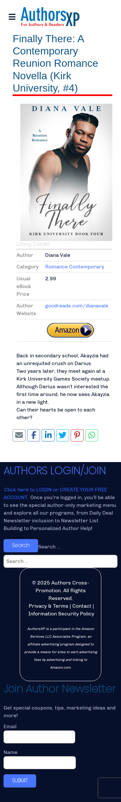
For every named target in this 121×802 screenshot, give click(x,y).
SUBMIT (20, 780)
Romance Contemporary (74, 267)
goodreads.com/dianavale (76, 306)
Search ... (49, 547)
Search (21, 545)
